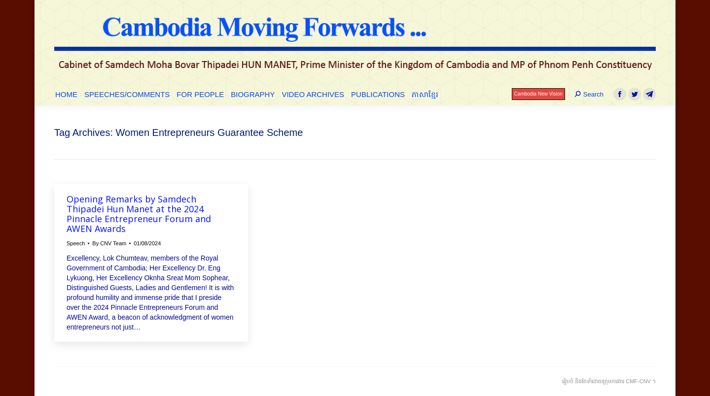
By (109, 243)
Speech (76, 243)
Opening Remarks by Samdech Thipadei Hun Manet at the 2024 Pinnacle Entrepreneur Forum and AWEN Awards (139, 213)
